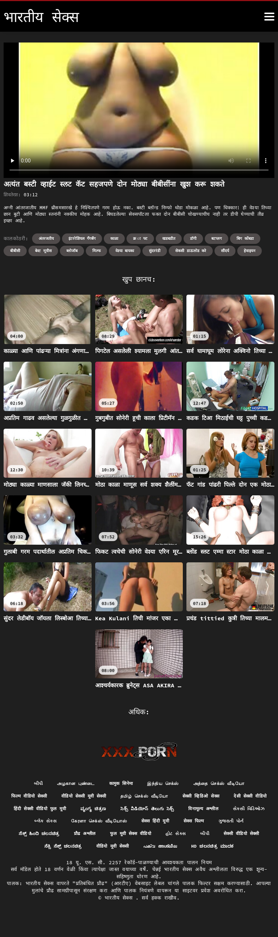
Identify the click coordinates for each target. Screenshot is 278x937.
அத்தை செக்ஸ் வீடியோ (226, 784)
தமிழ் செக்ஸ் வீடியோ (172, 797)
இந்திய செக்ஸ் (165, 784)
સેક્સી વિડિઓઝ (81, 824)
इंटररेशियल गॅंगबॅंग (82, 238)
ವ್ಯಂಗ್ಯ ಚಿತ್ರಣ (165, 810)
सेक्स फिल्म (36, 837)
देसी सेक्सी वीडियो (42, 810)
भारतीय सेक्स (120, 915)
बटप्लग (216, 238)
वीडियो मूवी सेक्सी (227, 850)
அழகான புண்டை (68, 784)
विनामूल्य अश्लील (31, 824)
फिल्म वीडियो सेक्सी (43, 797)
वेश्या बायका (124, 250)
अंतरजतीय (46, 238)
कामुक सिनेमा (118, 784)
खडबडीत (168, 238)
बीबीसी (15, 250)
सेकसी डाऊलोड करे (190, 250)
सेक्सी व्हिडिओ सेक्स (235, 797)
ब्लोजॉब (72, 250)
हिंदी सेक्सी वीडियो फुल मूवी (106, 810)
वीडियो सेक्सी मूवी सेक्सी (104, 797)
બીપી (27, 784)
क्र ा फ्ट (140, 238)
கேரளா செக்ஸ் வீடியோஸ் (186, 824)
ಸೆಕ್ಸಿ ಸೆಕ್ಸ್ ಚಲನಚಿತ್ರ (172, 850)
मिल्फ (96, 250)
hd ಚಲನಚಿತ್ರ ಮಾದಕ (166, 863)
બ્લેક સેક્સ (127, 824)
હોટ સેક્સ (44, 850)
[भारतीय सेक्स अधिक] (269, 17)
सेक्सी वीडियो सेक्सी (115, 850)
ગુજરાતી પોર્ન (77, 837)
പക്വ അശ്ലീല (107, 863)
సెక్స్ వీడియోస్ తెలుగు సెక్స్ (224, 810)
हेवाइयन (249, 250)
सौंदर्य (225, 250)
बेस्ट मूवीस (43, 250)
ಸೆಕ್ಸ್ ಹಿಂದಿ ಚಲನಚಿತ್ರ (129, 837)
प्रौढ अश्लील (179, 837)
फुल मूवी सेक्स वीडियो (230, 837)
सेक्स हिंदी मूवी (248, 824)
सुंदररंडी (154, 250)
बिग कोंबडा (245, 238)
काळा (114, 238)
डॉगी (193, 238)
